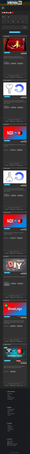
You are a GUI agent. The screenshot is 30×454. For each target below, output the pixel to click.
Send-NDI (6, 124)
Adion (25, 140)
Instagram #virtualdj (12, 443)
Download (10, 393)
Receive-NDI (7, 212)
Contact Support (11, 409)
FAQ (8, 412)
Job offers (10, 428)
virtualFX (6, 256)
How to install (20, 77)
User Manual (10, 410)
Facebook (10, 441)
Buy (8, 395)
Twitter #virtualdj (12, 445)
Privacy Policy (10, 429)
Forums (9, 415)
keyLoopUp (7, 168)
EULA (9, 430)
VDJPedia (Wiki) (11, 413)
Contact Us (10, 426)
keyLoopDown (7, 80)
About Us (10, 425)
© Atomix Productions (15, 452)
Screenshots (10, 399)
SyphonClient (7, 344)
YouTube (10, 442)
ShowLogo (6, 300)
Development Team (23, 316)
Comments (13, 77)
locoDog (25, 52)
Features (9, 396)
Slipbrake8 (6, 36)
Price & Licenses (11, 397)
